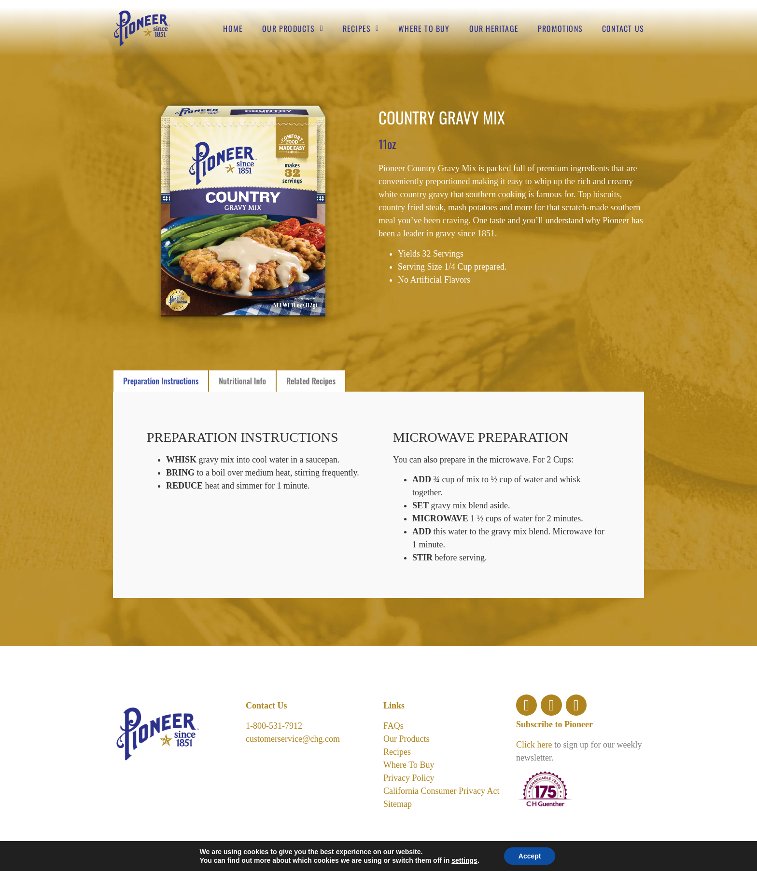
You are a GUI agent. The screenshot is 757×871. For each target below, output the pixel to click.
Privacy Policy (409, 778)
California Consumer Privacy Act (441, 791)
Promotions (560, 28)
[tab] (161, 381)
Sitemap (397, 804)
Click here (534, 744)
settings (464, 860)
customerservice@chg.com (293, 739)
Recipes (361, 28)
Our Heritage (494, 28)
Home (233, 28)
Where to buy (423, 28)
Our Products (292, 28)
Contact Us (623, 28)
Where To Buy (408, 765)
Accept (530, 856)
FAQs (393, 726)
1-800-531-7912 (274, 726)
